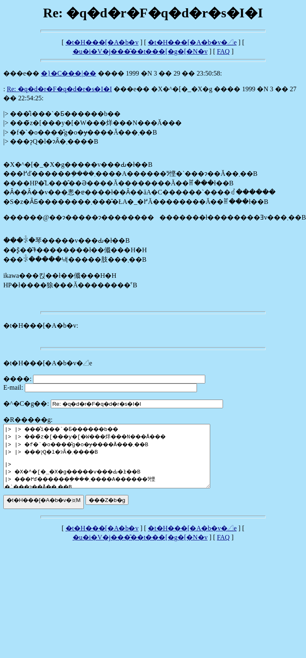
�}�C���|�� (68, 73)
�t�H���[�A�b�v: (40, 325)
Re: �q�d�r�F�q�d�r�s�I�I (59, 88)
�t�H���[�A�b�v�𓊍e (192, 42)
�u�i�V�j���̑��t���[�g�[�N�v (140, 51)
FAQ (223, 51)
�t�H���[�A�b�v (102, 42)
